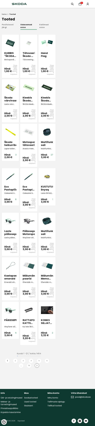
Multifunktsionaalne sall (47, 144)
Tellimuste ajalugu (56, 401)
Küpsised (21, 421)
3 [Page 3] (23, 361)
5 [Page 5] (39, 361)
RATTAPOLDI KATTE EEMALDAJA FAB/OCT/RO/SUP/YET (29, 322)
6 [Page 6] (47, 361)
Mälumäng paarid (29, 277)
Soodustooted (31, 397)
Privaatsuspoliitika (9, 408)
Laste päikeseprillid (10, 233)
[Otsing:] (72, 3)
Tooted (12, 14)
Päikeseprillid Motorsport (29, 233)
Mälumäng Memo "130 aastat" (47, 277)
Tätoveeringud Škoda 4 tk (29, 54)
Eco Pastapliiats (10, 188)
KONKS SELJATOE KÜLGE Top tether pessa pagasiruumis (47, 322)
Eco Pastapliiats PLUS (29, 188)
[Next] (37, 365)
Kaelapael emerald (10, 277)
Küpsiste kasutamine (11, 412)
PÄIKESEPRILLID (10, 320)
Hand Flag (44, 54)
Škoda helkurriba (10, 144)
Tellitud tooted (55, 405)
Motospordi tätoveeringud (29, 144)
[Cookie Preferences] (4, 422)
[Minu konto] (87, 3)
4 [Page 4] (31, 361)
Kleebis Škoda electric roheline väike (28, 99)
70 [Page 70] (29, 365)
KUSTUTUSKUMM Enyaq (47, 188)
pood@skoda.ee (83, 397)
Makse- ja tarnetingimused (9, 403)
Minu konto (53, 397)
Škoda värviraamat (10, 99)
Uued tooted (30, 401)
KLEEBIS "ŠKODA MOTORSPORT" (10, 54)
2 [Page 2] (15, 361)
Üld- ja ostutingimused (11, 397)
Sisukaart (28, 405)
